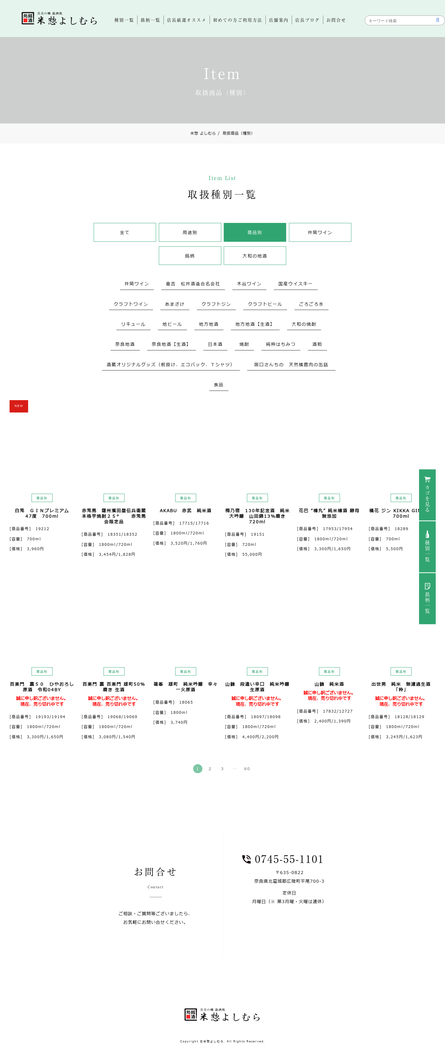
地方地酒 (209, 324)
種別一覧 (427, 551)
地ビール (172, 324)
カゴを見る (427, 499)
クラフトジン (216, 304)
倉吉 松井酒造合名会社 (193, 284)
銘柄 (190, 256)
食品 (219, 385)
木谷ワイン (249, 284)
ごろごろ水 (311, 304)
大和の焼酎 (304, 324)
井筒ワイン (320, 232)
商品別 (255, 232)
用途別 (190, 232)
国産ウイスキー (295, 284)
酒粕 (317, 344)
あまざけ (175, 304)
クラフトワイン (131, 304)
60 (247, 772)
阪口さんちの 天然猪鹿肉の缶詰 (293, 365)
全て (125, 232)
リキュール (133, 324)
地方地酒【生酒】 (255, 324)
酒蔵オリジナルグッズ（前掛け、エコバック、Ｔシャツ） (171, 365)
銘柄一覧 (427, 603)
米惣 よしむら (203, 133)
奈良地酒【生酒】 (171, 344)
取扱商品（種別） (236, 133)
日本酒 (215, 344)
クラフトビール (265, 304)
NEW (19, 406)
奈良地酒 (125, 344)
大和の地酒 (255, 256)
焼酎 (244, 344)
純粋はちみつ (281, 344)
